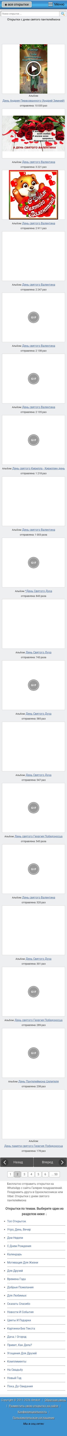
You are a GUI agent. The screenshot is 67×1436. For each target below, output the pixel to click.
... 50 (54, 1174)
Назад (18, 1162)
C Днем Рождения (19, 1246)
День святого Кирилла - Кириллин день (38, 468)
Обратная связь (55, 1400)
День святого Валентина (38, 162)
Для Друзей (15, 1270)
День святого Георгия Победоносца (39, 836)
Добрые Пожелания (20, 1287)
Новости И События (20, 1312)
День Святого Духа (38, 652)
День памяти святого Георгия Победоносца (33, 1146)
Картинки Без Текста (21, 1328)
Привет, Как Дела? (19, 1345)
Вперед (47, 1162)
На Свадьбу (15, 1369)
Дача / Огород (16, 1336)
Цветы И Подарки (19, 1320)
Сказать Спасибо (18, 1303)
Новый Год (14, 1378)
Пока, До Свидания (20, 1386)
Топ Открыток (16, 1221)
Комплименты (16, 1361)
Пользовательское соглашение (33, 1418)
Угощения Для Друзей (22, 1353)
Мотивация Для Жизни (22, 1262)
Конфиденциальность (32, 1412)
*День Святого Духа (38, 591)
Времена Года (16, 1279)
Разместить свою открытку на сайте (33, 1406)
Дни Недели (15, 1237)
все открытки (17, 4)
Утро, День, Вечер (19, 1229)
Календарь (14, 1254)
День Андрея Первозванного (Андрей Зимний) (34, 100)
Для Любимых (16, 1295)
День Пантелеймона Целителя (38, 1081)
